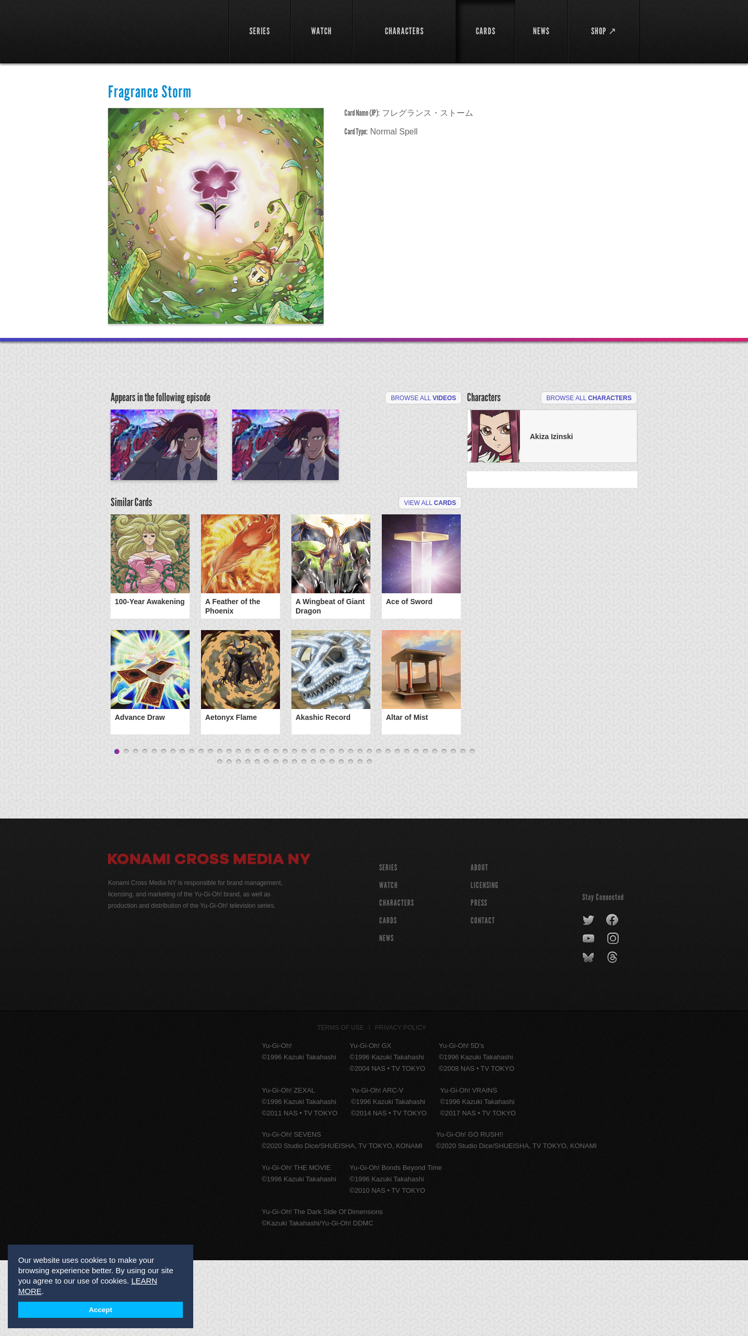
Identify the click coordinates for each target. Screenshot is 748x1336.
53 (341, 838)
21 (304, 828)
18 (276, 828)
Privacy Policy (400, 1103)
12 (220, 828)
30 (388, 828)
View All (430, 563)
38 (463, 828)
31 (397, 828)
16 (257, 828)
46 (276, 838)
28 (369, 828)
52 (332, 838)
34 (425, 828)
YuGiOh (162, 30)
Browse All (423, 398)
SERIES (388, 943)
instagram (613, 1014)
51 (322, 838)
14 (238, 828)
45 (266, 838)
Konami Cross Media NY (209, 936)
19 (285, 828)
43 (248, 838)
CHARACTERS (396, 979)
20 (294, 828)
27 (360, 828)
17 (266, 828)
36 (444, 828)
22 (313, 828)
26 (351, 828)
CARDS (388, 996)
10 (201, 828)
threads (613, 1033)
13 (229, 828)
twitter (588, 996)
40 (220, 838)
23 (322, 828)
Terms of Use (340, 1103)
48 (294, 838)
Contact (483, 996)
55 (360, 838)
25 (341, 828)
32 (407, 828)
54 (351, 838)
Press (479, 979)
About (479, 943)
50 (313, 838)
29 (379, 828)
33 (416, 828)
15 (248, 828)
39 (472, 828)
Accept (100, 1310)
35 (435, 828)
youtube (589, 1014)
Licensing (485, 961)
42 (238, 838)
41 (229, 838)
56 (369, 838)
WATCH (388, 961)
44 (257, 838)
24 (332, 828)
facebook (612, 996)
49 (304, 838)
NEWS (386, 1014)
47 (285, 838)
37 (453, 828)
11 (210, 828)
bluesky (589, 1033)
